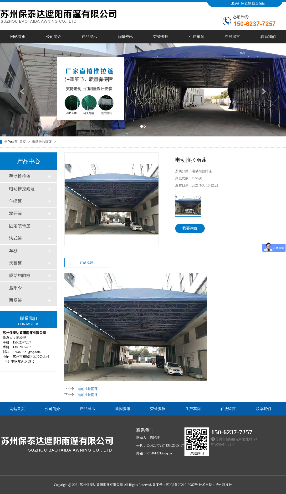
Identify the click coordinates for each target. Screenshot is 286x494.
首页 (23, 142)
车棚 (13, 250)
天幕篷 (15, 263)
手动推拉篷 (20, 176)
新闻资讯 (125, 37)
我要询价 (190, 228)
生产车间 (196, 37)
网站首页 (18, 37)
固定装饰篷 (20, 226)
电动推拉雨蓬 (88, 389)
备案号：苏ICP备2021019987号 (175, 485)
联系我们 (268, 37)
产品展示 (89, 37)
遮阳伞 (15, 288)
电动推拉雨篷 (42, 142)
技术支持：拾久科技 (214, 485)
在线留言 (232, 37)
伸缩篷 (15, 201)
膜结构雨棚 (20, 275)
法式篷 (15, 238)
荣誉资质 (161, 37)
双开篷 (15, 213)
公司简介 (53, 37)
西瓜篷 (15, 300)
